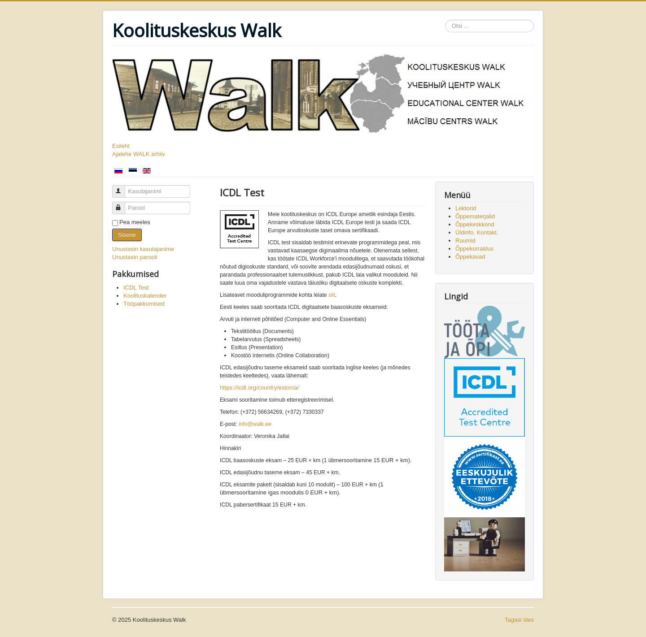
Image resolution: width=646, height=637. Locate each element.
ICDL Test (135, 287)
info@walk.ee (255, 424)
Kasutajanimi (122, 187)
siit (331, 295)
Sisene (127, 234)
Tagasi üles (519, 619)
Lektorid (465, 208)
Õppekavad (470, 256)
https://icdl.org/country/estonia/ (259, 387)
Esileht (121, 146)
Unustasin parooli (134, 257)
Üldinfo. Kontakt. (476, 232)
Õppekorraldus (474, 248)
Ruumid (465, 240)
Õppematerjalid (475, 216)
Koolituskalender (144, 295)
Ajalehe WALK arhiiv (138, 154)
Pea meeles (134, 222)
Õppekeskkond (474, 224)
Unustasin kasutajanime (143, 249)
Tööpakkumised (144, 303)
